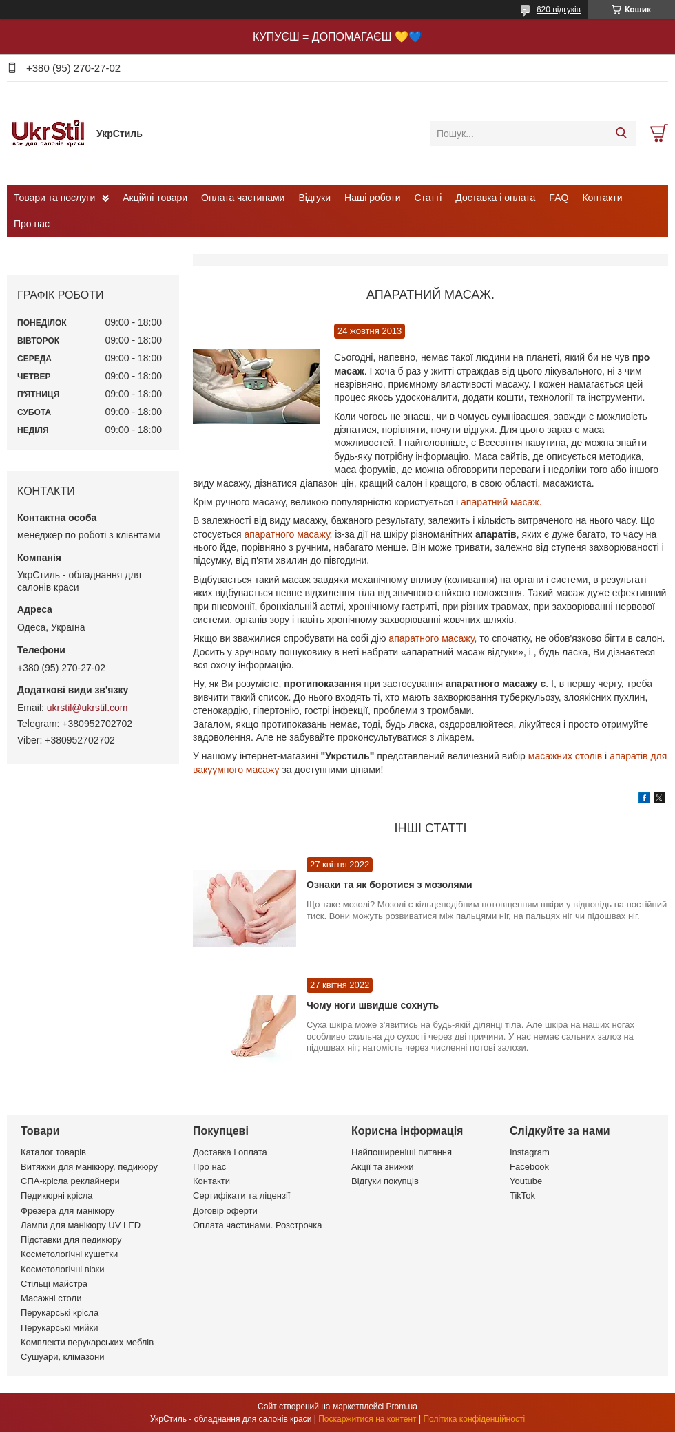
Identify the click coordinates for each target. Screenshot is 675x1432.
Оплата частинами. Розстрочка (257, 1225)
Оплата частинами (242, 197)
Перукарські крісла (59, 1312)
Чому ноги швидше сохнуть (373, 1005)
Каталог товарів (53, 1152)
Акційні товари (155, 197)
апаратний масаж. (501, 501)
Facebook (529, 1166)
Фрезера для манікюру (67, 1210)
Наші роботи (372, 197)
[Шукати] (620, 133)
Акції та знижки (382, 1166)
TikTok (522, 1195)
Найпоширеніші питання (401, 1152)
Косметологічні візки (63, 1269)
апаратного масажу (286, 534)
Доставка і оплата (495, 197)
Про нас (32, 223)
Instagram (530, 1152)
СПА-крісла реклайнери (70, 1181)
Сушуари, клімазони (62, 1356)
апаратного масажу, (431, 638)
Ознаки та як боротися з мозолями (390, 884)
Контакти (602, 197)
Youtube (526, 1181)
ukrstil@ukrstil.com (87, 707)
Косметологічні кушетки (69, 1254)
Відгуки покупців (385, 1181)
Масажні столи (51, 1298)
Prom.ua (401, 1406)
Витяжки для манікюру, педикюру (89, 1166)
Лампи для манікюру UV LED (81, 1225)
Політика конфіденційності (474, 1419)
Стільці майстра (54, 1283)
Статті (428, 197)
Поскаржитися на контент (367, 1419)
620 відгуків (559, 9)
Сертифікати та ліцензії (241, 1195)
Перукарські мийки (59, 1328)
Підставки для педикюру (71, 1239)
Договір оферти (225, 1210)
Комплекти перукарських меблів (87, 1342)
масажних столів (565, 755)
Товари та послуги (54, 197)
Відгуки (314, 197)
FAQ (558, 197)
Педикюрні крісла (57, 1195)
